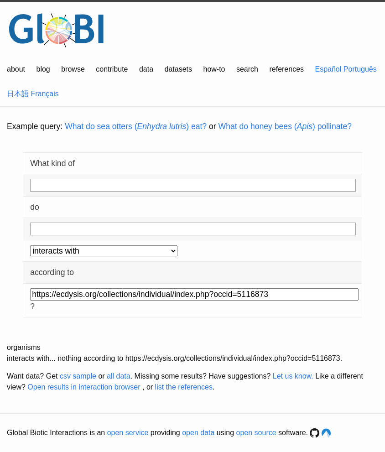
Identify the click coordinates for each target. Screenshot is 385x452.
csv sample (78, 376)
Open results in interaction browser (83, 387)
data (146, 69)
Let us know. (293, 376)
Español (328, 69)
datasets (178, 69)
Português (360, 69)
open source (256, 432)
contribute (112, 69)
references (286, 69)
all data (118, 376)
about (16, 69)
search (247, 69)
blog (43, 69)
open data (198, 432)
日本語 (18, 94)
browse (73, 69)
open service (128, 432)
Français (44, 94)
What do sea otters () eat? (136, 126)
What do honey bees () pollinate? (285, 126)
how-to (214, 69)
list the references (184, 387)
